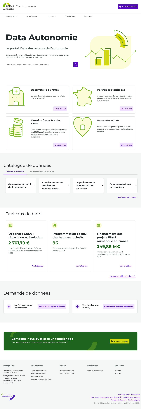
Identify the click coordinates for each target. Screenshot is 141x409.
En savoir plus (60, 109)
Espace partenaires (129, 6)
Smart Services (31, 16)
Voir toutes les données (128, 197)
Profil (128, 394)
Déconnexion (135, 394)
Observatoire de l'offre (38, 370)
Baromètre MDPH (37, 376)
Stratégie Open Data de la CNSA (14, 375)
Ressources (88, 16)
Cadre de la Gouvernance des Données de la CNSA (13, 371)
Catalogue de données (66, 370)
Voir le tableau (37, 266)
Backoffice (121, 394)
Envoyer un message (118, 341)
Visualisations (70, 16)
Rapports (118, 370)
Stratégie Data (10, 16)
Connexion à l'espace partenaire (52, 306)
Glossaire (118, 373)
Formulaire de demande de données (118, 306)
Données (51, 16)
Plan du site (95, 397)
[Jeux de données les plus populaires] (42, 171)
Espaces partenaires (106, 397)
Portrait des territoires (38, 373)
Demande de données (66, 373)
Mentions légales (134, 400)
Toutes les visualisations (95, 370)
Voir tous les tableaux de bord (122, 276)
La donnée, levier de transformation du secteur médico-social (12, 381)
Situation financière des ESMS (41, 379)
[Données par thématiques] (15, 171)
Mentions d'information (119, 400)
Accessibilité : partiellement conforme (127, 397)
